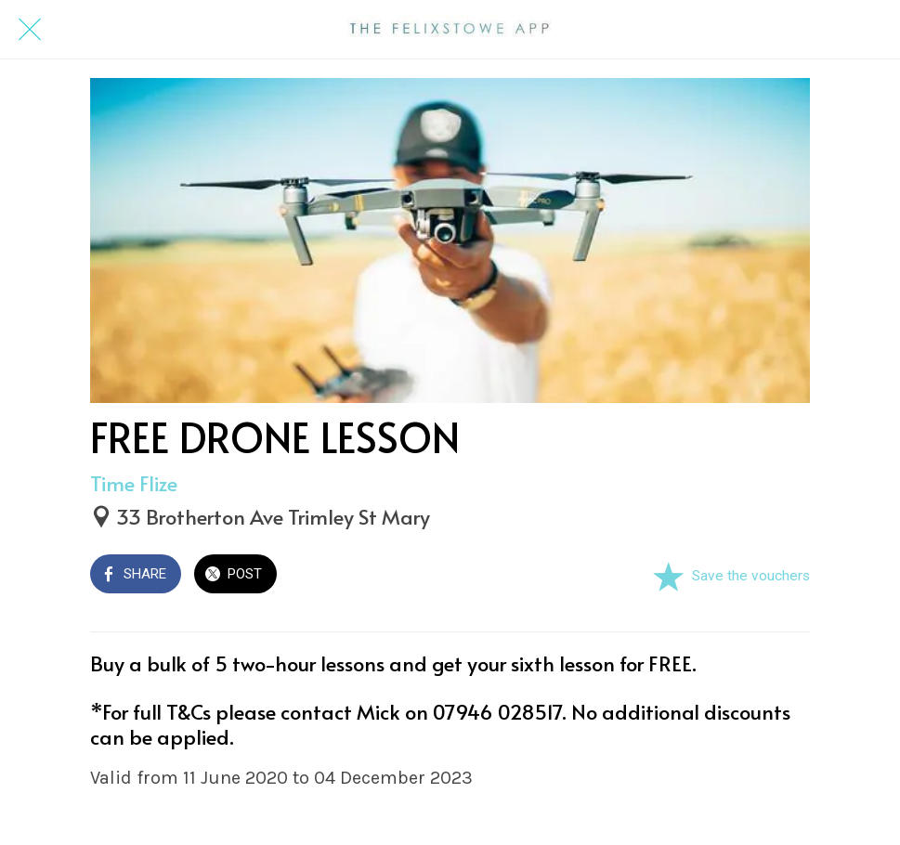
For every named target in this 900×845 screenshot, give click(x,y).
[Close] (30, 30)
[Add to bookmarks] (668, 575)
